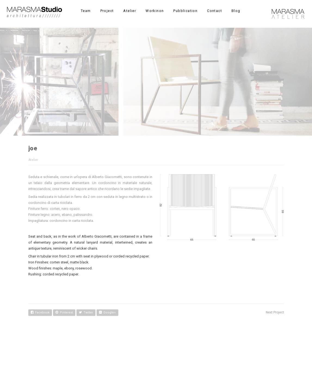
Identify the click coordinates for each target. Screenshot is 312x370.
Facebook (40, 312)
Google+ (107, 312)
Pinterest (64, 312)
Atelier (33, 160)
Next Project (275, 312)
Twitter (86, 312)
